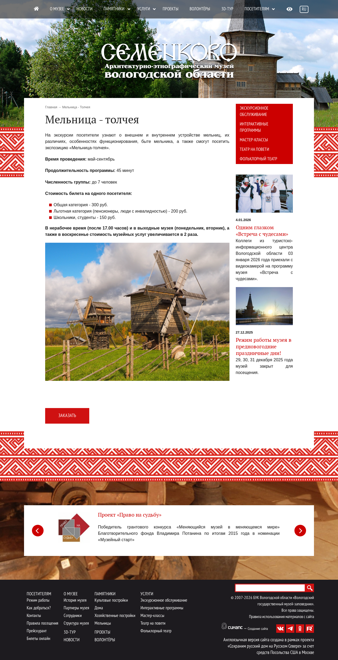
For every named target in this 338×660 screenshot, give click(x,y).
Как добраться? (39, 608)
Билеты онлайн (38, 639)
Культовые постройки (111, 600)
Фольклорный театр (258, 159)
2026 (248, 598)
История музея (75, 600)
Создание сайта (258, 629)
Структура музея (76, 623)
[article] (169, 529)
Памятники (114, 9)
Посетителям (257, 9)
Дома (99, 608)
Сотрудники (73, 616)
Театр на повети (254, 150)
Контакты (34, 616)
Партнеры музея (76, 608)
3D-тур (227, 9)
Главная (51, 107)
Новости (84, 9)
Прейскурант (36, 631)
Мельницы (103, 623)
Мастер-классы (254, 140)
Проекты (171, 9)
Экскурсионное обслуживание (254, 111)
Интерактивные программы (254, 127)
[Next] (300, 530)
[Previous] (38, 530)
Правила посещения (42, 623)
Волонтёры (200, 9)
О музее (57, 9)
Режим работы (38, 600)
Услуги (143, 9)
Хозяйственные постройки (115, 616)
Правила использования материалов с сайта (281, 617)
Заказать (67, 416)
